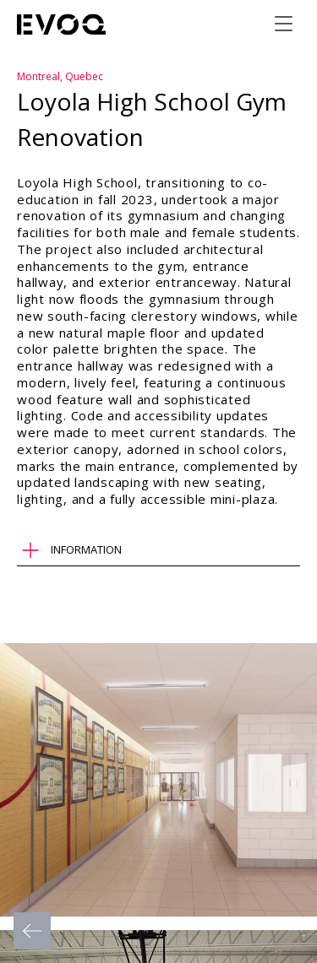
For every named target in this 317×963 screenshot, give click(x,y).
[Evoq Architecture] (62, 24)
